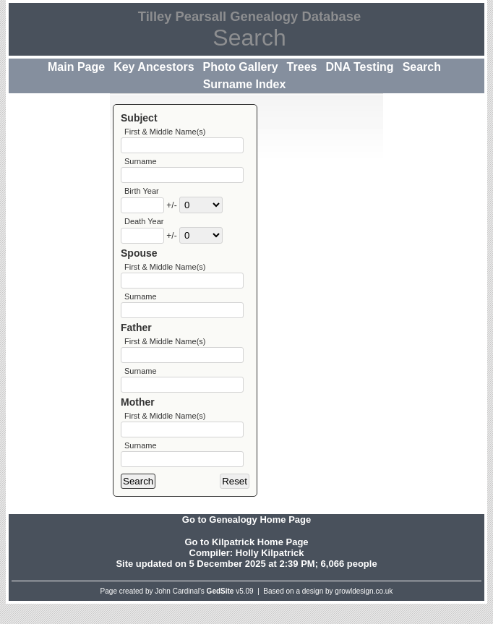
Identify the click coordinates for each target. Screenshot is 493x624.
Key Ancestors (153, 67)
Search (422, 67)
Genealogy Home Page (260, 539)
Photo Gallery (240, 67)
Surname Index (244, 84)
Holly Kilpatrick (270, 573)
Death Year (143, 227)
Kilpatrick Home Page (260, 562)
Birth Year (141, 195)
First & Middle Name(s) (164, 131)
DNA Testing (359, 67)
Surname (140, 163)
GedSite (220, 611)
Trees (302, 67)
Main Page (76, 67)
